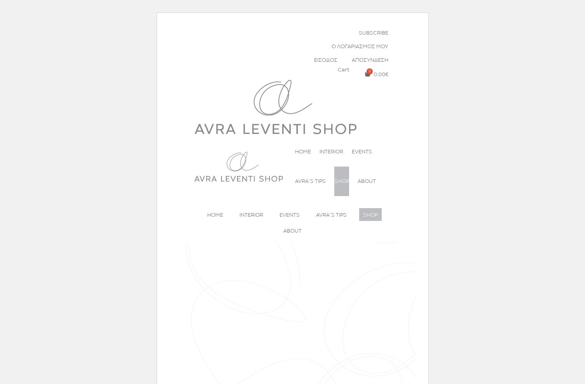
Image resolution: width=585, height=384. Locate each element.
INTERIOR (331, 151)
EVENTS (362, 151)
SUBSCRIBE (373, 33)
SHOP (341, 181)
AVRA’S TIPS (310, 181)
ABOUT (367, 181)
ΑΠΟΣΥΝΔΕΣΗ (370, 60)
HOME (303, 151)
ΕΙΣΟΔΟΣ (325, 60)
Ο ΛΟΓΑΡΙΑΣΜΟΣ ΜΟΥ (360, 46)
